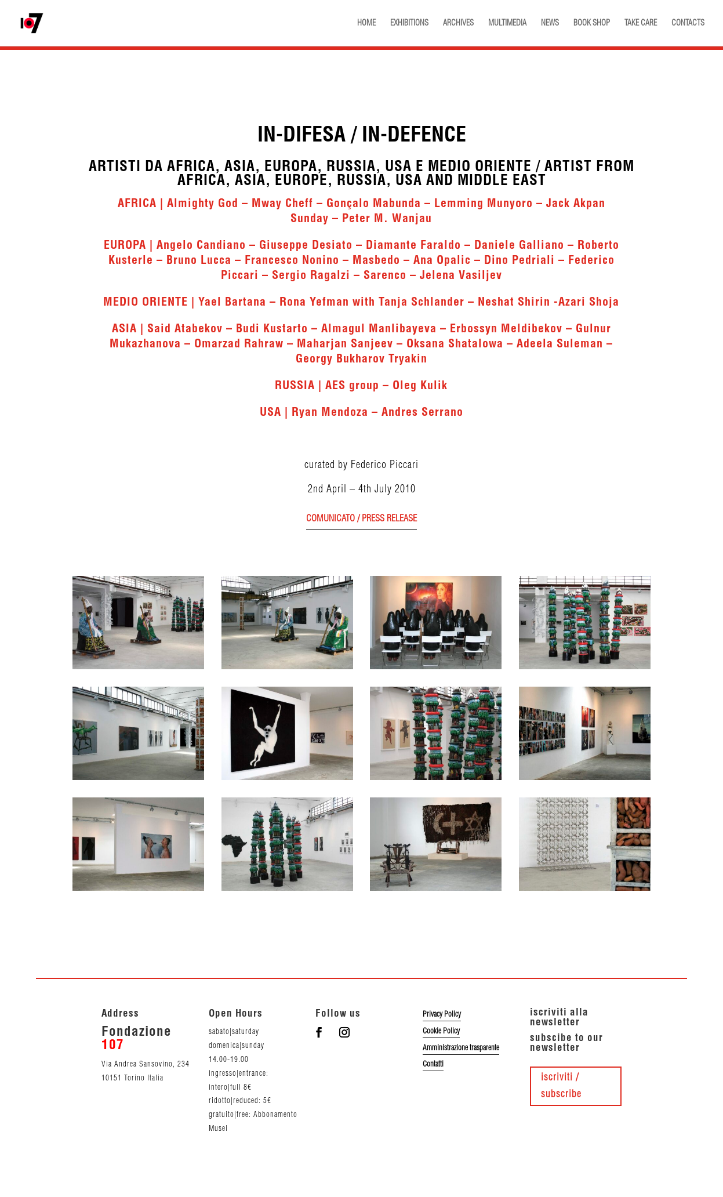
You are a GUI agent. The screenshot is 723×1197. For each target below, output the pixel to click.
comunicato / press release (361, 518)
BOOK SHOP (591, 23)
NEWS (550, 23)
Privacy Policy (442, 1014)
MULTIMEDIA (507, 23)
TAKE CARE (640, 23)
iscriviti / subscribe (561, 1086)
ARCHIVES (458, 23)
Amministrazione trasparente (461, 1047)
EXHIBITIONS (409, 23)
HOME (366, 23)
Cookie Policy (441, 1031)
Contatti (433, 1064)
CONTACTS (687, 23)
